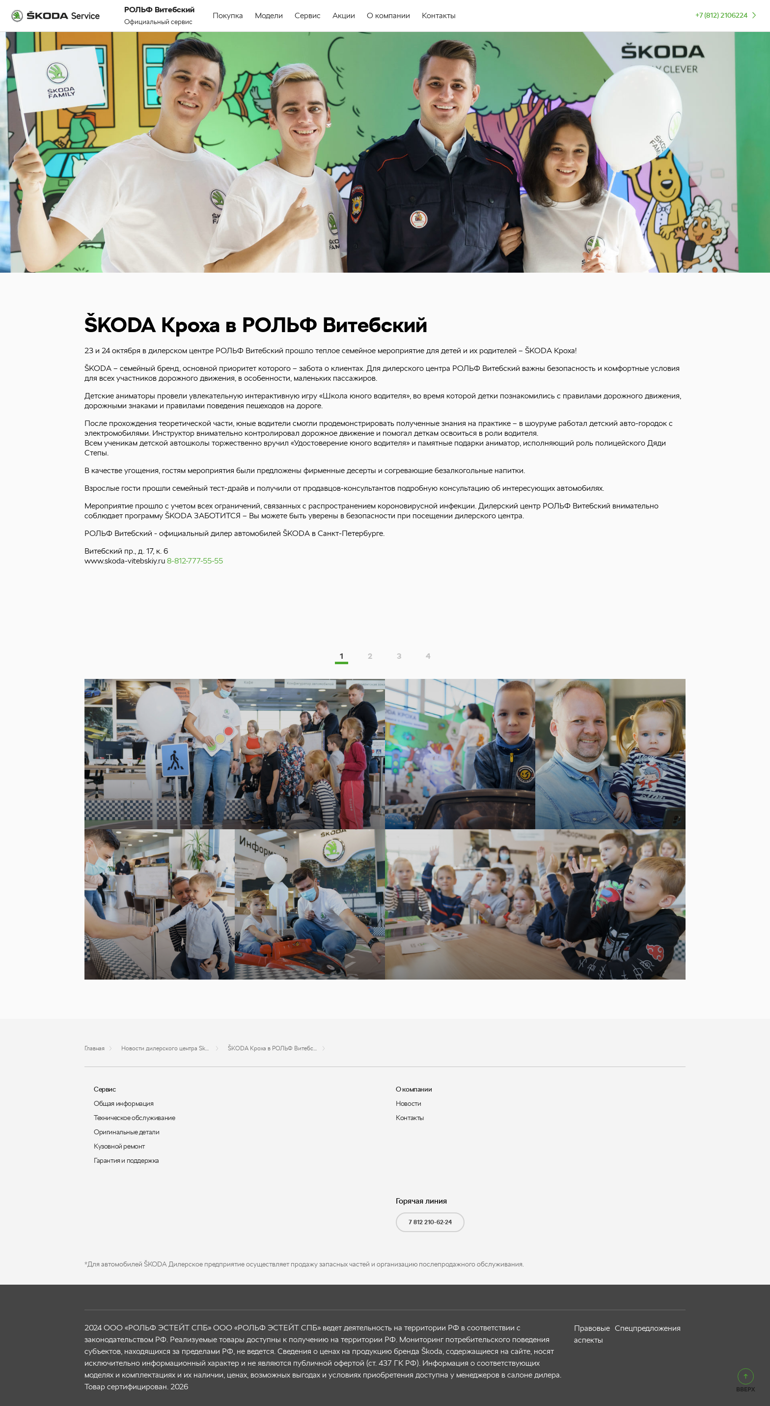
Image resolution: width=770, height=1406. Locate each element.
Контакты (410, 1118)
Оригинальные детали (126, 1132)
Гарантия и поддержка (126, 1160)
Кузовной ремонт (119, 1146)
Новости (408, 1103)
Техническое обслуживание (134, 1118)
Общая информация (124, 1103)
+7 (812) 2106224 (726, 15)
